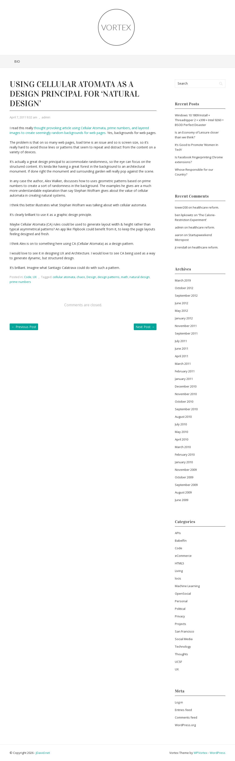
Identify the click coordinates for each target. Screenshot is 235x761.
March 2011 (183, 364)
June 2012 (181, 303)
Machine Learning (187, 586)
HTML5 (179, 563)
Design (91, 277)
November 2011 (186, 326)
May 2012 (181, 311)
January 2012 (184, 318)
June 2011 (181, 348)
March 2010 (183, 447)
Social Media (184, 639)
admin (46, 117)
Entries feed (183, 710)
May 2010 (181, 432)
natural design (139, 277)
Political (180, 609)
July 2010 (181, 424)
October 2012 (184, 288)
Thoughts (181, 654)
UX (35, 277)
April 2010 (181, 439)
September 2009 (186, 485)
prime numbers (20, 282)
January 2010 (184, 462)
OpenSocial (183, 593)
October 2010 (184, 401)
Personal (181, 601)
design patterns (109, 277)
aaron (179, 235)
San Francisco (184, 631)
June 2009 (181, 500)
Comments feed (186, 717)
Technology (183, 646)
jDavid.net (43, 753)
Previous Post (23, 327)
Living (179, 571)
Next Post (145, 327)
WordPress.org (185, 725)
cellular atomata (64, 277)
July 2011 (181, 341)
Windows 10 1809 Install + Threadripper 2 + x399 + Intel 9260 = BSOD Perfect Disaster (199, 120)
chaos (81, 277)
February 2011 (185, 371)
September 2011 (186, 333)
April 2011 (181, 356)
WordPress (217, 753)
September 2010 (186, 409)
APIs (178, 533)
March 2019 (183, 280)
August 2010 (183, 417)
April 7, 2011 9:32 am (23, 117)
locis (178, 578)
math (124, 277)
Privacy (180, 616)
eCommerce (183, 556)
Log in (179, 702)
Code (27, 277)
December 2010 (185, 386)
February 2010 (185, 454)
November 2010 (186, 394)
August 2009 (183, 492)
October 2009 (184, 477)
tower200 (181, 207)
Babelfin (181, 540)
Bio (17, 61)
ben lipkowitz (184, 215)
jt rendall (181, 247)
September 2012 (186, 295)
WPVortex (200, 753)
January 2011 (184, 379)
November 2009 (186, 470)
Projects (180, 624)
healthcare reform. (206, 207)
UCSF (178, 662)
